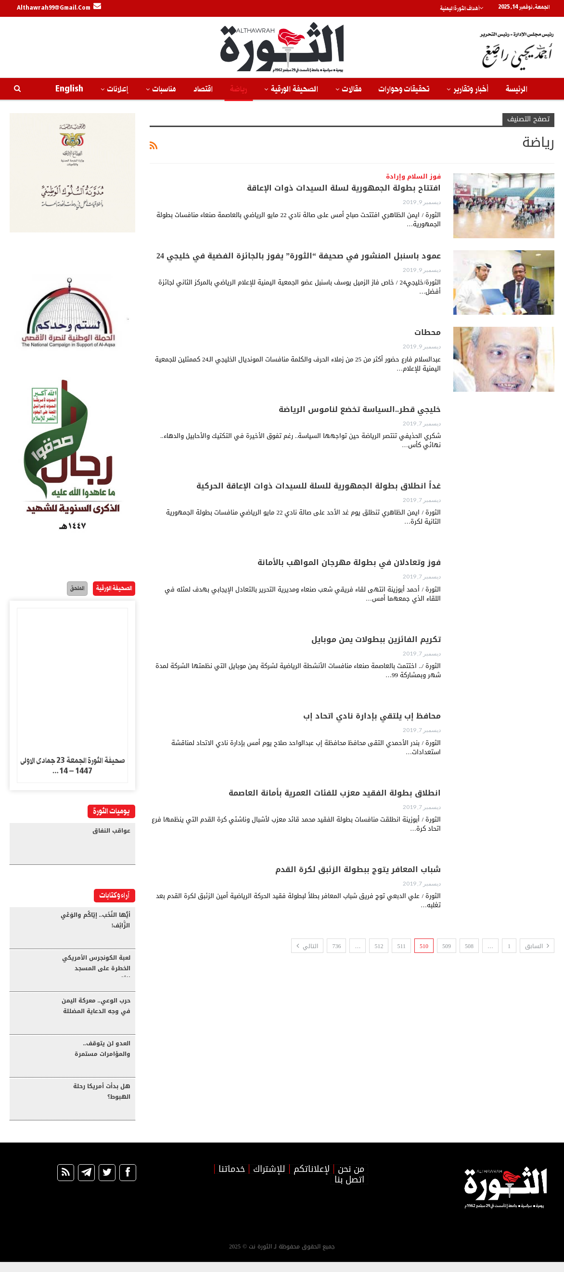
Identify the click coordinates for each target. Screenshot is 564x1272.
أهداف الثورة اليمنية (466, 8)
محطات (427, 332)
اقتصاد (203, 89)
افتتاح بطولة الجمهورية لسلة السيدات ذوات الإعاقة (344, 187)
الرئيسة (516, 89)
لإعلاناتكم (312, 1179)
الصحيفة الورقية (294, 89)
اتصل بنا (349, 1190)
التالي (307, 946)
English (69, 89)
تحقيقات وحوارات (404, 89)
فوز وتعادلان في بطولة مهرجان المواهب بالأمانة (349, 562)
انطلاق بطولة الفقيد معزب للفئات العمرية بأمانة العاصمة (335, 792)
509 (446, 946)
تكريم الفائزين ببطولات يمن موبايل (376, 639)
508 (469, 946)
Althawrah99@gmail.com (59, 8)
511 (401, 946)
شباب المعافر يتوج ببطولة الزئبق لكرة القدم (358, 869)
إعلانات (117, 89)
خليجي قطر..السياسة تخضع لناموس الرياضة (360, 409)
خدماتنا (231, 1179)
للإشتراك (269, 1179)
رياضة (238, 89)
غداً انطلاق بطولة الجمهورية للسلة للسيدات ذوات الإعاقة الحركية (318, 485)
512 (378, 946)
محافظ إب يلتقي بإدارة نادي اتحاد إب (372, 715)
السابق (537, 946)
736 (336, 946)
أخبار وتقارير (470, 89)
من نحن (351, 1179)
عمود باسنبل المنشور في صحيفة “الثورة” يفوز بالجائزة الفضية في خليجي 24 (298, 255)
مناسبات (164, 89)
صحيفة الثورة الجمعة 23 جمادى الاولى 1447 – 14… (72, 767)
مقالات (351, 89)
